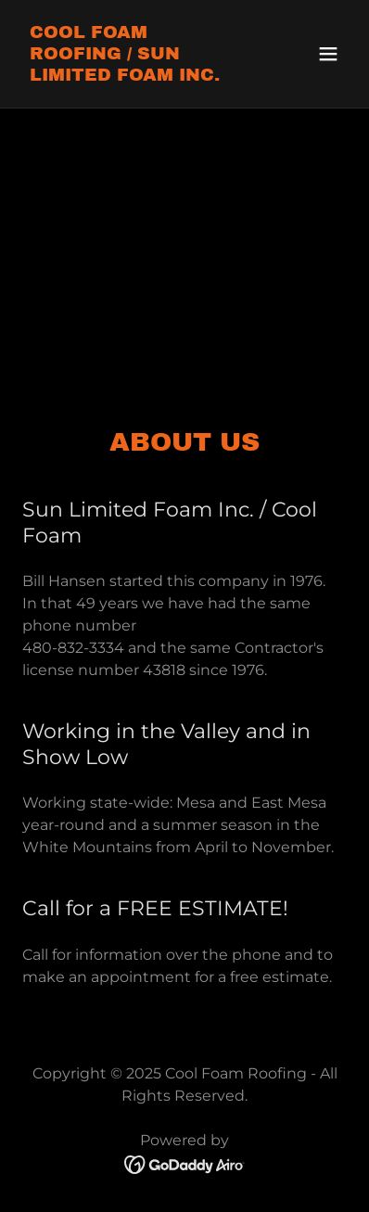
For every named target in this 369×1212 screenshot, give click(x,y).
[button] (328, 53)
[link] (136, 75)
